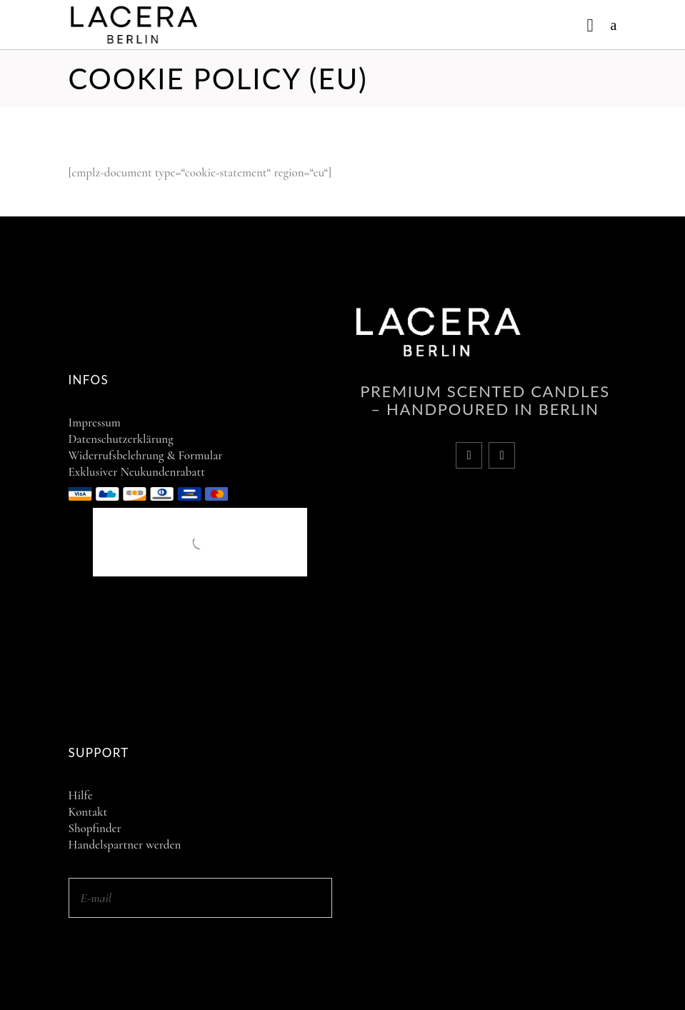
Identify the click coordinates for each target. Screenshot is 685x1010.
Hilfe (81, 795)
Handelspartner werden (125, 844)
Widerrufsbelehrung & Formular (146, 455)
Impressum (95, 422)
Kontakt (88, 811)
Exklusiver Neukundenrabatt (137, 471)
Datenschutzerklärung (121, 438)
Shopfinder (95, 828)
